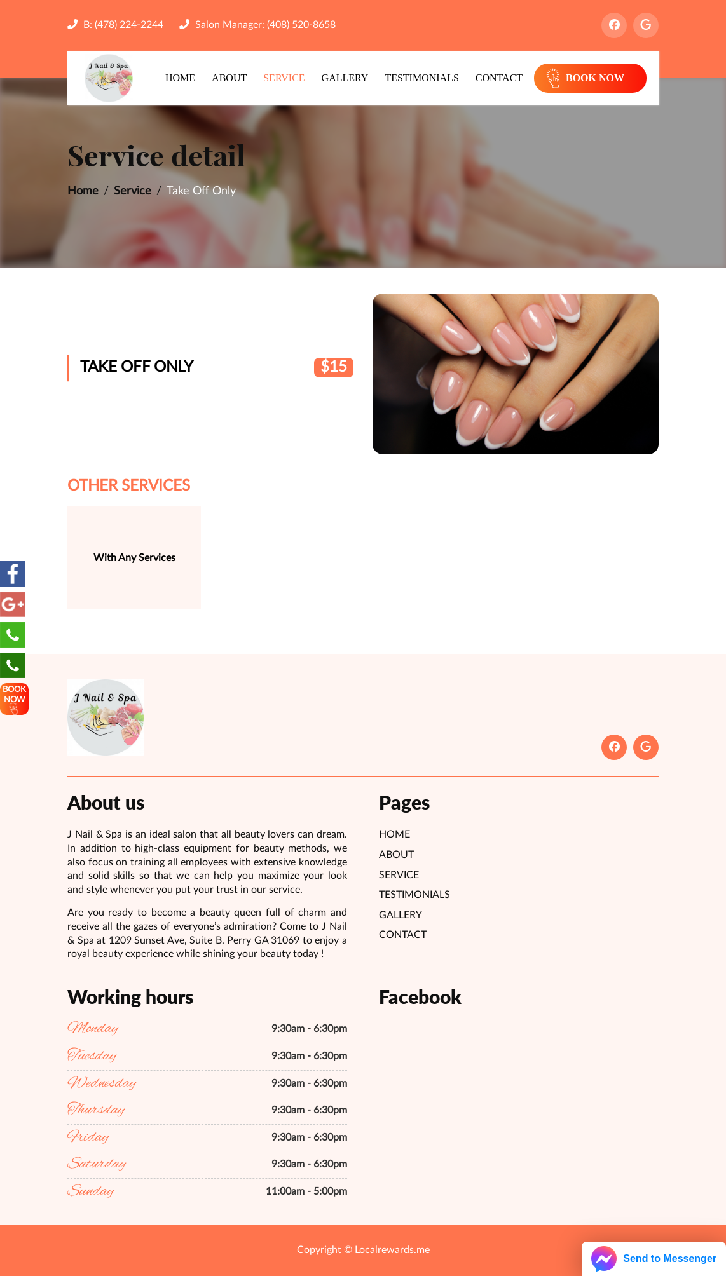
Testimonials (421, 77)
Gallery (345, 77)
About (229, 77)
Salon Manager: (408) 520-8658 (257, 24)
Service (284, 77)
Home (180, 77)
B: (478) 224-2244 (115, 24)
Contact (499, 77)
